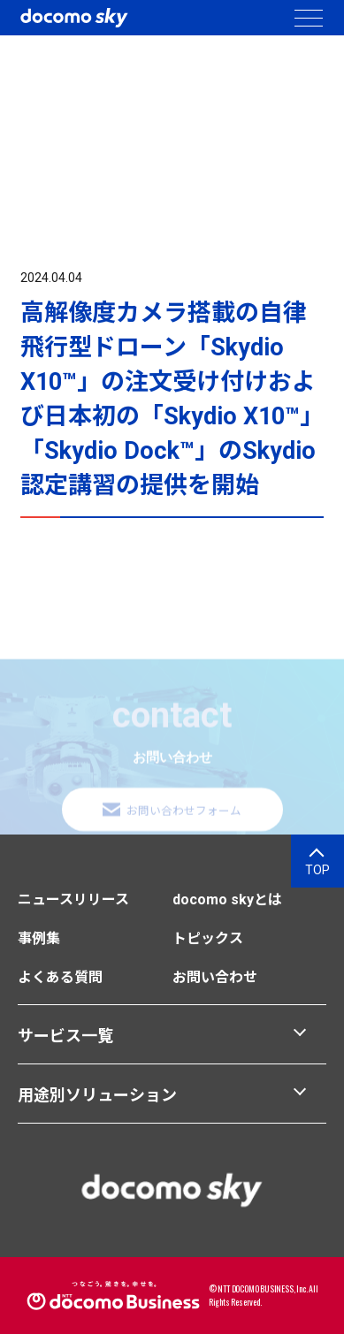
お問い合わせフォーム (183, 812)
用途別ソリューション (97, 1095)
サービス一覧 (65, 1035)
